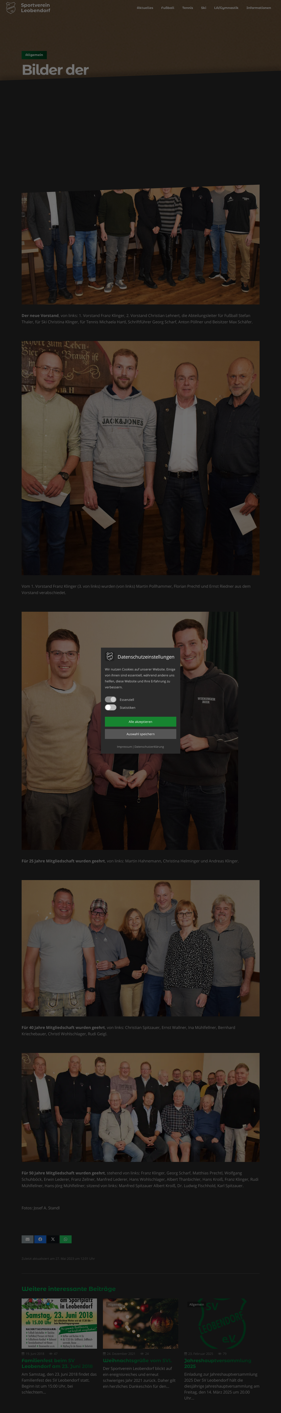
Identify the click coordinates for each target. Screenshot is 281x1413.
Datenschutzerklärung (149, 746)
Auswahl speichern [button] (141, 734)
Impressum (124, 746)
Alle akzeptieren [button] (140, 722)
